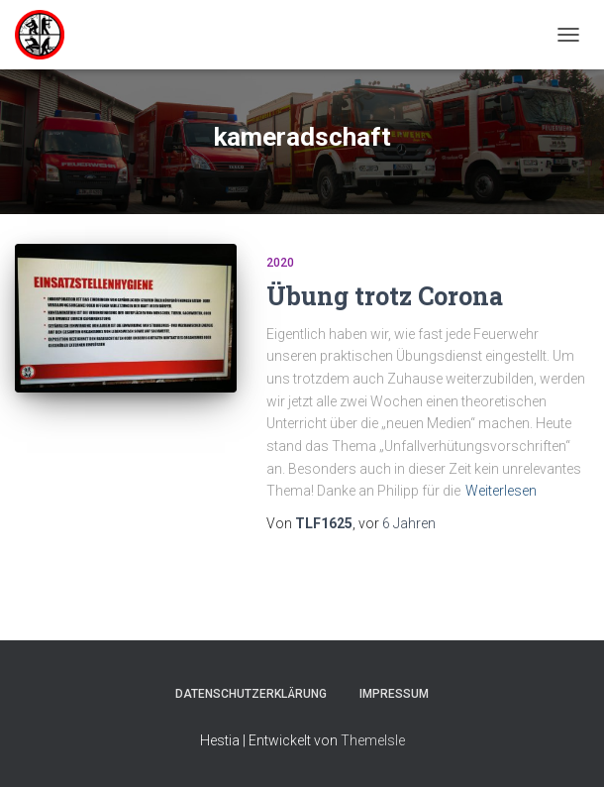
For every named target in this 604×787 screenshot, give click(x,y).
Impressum (394, 694)
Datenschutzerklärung (251, 694)
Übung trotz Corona (384, 296)
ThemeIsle (373, 740)
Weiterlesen (501, 491)
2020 (280, 263)
